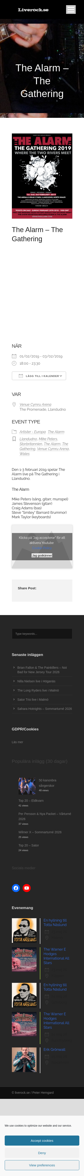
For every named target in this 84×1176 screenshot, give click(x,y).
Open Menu (71, 9)
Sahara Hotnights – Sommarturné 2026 (44, 709)
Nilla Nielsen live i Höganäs (36, 681)
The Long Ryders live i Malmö (38, 690)
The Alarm (56, 432)
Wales (25, 454)
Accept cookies (42, 1140)
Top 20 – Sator (29, 845)
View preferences (42, 1165)
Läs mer (17, 742)
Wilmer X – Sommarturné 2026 (40, 832)
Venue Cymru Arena (36, 404)
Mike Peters (48, 439)
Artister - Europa (33, 432)
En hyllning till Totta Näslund (55, 922)
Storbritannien (31, 444)
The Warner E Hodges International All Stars (56, 956)
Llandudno (28, 439)
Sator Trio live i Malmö (32, 699)
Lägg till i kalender (39, 376)
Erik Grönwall (54, 1049)
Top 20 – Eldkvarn (31, 800)
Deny (42, 1153)
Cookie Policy (42, 548)
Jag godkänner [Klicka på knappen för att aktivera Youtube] (42, 555)
